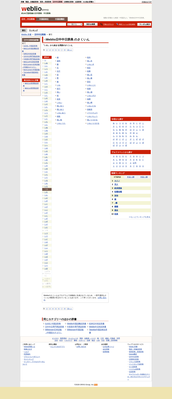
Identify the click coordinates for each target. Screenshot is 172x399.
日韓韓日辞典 (69, 2)
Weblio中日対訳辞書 (97, 327)
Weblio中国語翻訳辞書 (76, 323)
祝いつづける (92, 120)
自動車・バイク (90, 338)
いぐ (46, 204)
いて (46, 116)
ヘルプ (26, 352)
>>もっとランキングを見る (139, 217)
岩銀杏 (89, 109)
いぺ (46, 265)
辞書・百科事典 (111, 340)
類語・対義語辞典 (32, 2)
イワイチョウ (92, 113)
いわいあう (61, 113)
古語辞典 (78, 2)
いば (46, 242)
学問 (118, 338)
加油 (116, 195)
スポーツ (82, 340)
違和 (58, 61)
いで (46, 236)
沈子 (58, 71)
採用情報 (106, 352)
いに (46, 125)
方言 (103, 340)
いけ (46, 86)
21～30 (144, 177)
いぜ (46, 221)
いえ (46, 72)
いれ (46, 183)
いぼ (46, 254)
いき (46, 81)
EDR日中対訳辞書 (96, 323)
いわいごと (91, 85)
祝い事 (89, 78)
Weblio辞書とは (29, 346)
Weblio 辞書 (26, 34)
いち (46, 110)
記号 (134, 163)
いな (46, 122)
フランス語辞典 (134, 361)
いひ (46, 139)
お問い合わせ (81, 346)
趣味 (75, 340)
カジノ (117, 181)
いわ (58, 85)
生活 (61, 340)
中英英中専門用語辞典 (76, 327)
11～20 (130, 177)
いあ (46, 63)
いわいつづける (93, 123)
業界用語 (63, 338)
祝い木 (89, 61)
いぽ (46, 268)
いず (46, 219)
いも (46, 163)
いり (46, 177)
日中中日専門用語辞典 (54, 327)
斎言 (89, 82)
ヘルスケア (68, 340)
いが (46, 198)
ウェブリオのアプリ (57, 346)
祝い (58, 92)
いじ (46, 216)
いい (46, 66)
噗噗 (116, 207)
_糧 (115, 203)
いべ (46, 251)
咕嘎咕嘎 (118, 192)
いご (46, 210)
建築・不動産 (110, 338)
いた (46, 107)
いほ (46, 148)
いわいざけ (91, 96)
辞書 (22, 2)
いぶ (46, 248)
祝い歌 (59, 120)
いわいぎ (90, 64)
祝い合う (60, 106)
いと (46, 119)
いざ (46, 213)
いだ (46, 227)
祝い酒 (89, 92)
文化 (56, 340)
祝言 (89, 68)
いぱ (46, 257)
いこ (46, 89)
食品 (93, 340)
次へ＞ (69, 50)
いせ (46, 101)
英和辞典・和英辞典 (136, 352)
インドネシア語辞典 (136, 364)
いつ (46, 113)
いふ (46, 142)
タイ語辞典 (133, 367)
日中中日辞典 (57, 2)
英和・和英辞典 (45, 2)
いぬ (46, 127)
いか (46, 78)
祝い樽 (89, 103)
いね (46, 130)
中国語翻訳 (59, 19)
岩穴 (58, 89)
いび (46, 245)
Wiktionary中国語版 (75, 330)
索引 (24, 30)
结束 (116, 214)
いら (46, 175)
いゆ (46, 169)
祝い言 (89, 75)
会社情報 (106, 349)
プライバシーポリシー (32, 356)
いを (46, 192)
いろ (46, 186)
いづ (46, 233)
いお (46, 75)
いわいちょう (92, 116)
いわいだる (91, 106)
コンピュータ (73, 338)
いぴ (46, 260)
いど (46, 239)
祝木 (89, 57)
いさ (46, 92)
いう (46, 69)
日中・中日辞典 (28, 19)
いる (46, 180)
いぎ (46, 201)
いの (46, 133)
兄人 (116, 184)
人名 (98, 340)
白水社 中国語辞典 (53, 323)
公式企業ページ (108, 346)
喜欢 (116, 210)
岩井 (58, 99)
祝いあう (60, 109)
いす (46, 98)
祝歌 (58, 116)
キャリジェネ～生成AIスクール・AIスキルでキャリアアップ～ (138, 376)
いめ (46, 160)
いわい (59, 103)
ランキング (33, 30)
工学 (102, 338)
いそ (46, 104)
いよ (46, 172)
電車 (81, 338)
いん (46, 195)
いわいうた (61, 123)
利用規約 (27, 354)
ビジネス (55, 338)
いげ (46, 207)
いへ (46, 145)
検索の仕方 (28, 349)
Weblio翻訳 (133, 354)
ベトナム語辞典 (134, 369)
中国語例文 (44, 19)
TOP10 (117, 177)
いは (46, 136)
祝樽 (89, 99)
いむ (46, 157)
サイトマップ (29, 359)
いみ (46, 154)
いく (46, 84)
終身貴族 (118, 188)
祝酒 (89, 89)
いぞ (46, 224)
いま (46, 151)
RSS (96, 384)
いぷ (46, 263)
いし (46, 95)
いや (46, 166)
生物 (88, 340)
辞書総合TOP (147, 2)
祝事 (89, 71)
